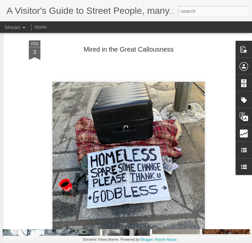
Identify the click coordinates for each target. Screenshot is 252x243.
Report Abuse (166, 239)
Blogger (146, 239)
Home (40, 27)
